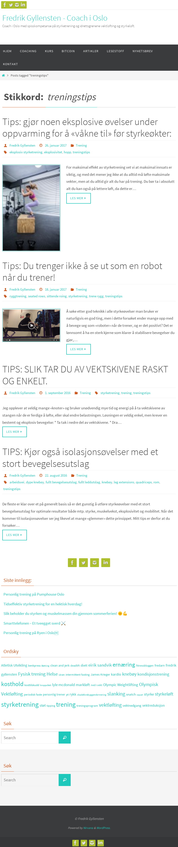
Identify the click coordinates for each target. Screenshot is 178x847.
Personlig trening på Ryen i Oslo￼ (33, 631)
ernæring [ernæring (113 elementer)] (124, 663)
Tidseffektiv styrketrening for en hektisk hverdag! (46, 602)
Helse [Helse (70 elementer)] (52, 672)
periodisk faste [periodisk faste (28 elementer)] (33, 693)
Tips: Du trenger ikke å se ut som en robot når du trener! (82, 271)
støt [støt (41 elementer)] (43, 703)
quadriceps (155, 480)
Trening (87, 145)
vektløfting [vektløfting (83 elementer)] (110, 703)
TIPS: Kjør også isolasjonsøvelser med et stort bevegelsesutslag (80, 456)
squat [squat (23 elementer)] (140, 693)
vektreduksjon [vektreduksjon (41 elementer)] (153, 703)
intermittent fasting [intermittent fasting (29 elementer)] (78, 673)
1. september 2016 (62, 391)
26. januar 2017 (59, 145)
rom (6, 487)
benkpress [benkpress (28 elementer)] (34, 664)
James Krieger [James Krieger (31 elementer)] (100, 673)
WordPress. (103, 826)
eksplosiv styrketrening (28, 151)
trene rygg (103, 295)
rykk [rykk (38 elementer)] (73, 692)
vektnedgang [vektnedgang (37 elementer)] (132, 704)
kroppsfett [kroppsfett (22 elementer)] (45, 683)
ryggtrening (19, 295)
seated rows (38, 295)
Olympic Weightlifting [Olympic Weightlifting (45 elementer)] (120, 683)
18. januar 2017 (59, 288)
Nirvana (88, 826)
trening (135, 391)
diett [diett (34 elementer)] (84, 664)
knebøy (115, 480)
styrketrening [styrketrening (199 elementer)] (20, 702)
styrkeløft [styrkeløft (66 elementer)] (164, 692)
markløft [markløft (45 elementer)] (83, 683)
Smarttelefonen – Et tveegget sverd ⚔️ (37, 621)
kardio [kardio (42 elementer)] (116, 672)
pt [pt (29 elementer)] (67, 693)
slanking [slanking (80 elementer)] (116, 692)
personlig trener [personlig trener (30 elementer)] (54, 693)
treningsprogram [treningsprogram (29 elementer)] (87, 704)
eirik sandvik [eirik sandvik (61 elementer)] (100, 663)
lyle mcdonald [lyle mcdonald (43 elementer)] (63, 683)
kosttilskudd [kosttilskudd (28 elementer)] (31, 683)
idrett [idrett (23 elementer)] (62, 673)
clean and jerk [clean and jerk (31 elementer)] (60, 664)
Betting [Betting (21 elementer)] (45, 664)
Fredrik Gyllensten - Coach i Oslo (55, 18)
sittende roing (60, 295)
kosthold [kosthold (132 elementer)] (12, 682)
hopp (73, 151)
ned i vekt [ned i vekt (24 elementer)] (96, 683)
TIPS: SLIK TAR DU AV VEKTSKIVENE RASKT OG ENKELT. (85, 374)
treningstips (88, 151)
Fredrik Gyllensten (24, 145)
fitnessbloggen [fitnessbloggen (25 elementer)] (145, 664)
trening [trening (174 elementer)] (66, 703)
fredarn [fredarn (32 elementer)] (160, 664)
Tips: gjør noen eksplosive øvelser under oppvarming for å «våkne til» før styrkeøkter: (87, 127)
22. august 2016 (60, 474)
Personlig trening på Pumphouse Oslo (36, 592)
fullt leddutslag (96, 480)
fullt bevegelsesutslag (66, 480)
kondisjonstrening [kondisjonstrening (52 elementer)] (153, 672)
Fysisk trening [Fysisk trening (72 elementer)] (32, 672)
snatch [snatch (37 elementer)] (131, 692)
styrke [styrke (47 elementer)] (149, 692)
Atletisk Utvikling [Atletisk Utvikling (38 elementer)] (14, 663)
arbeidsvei (18, 480)
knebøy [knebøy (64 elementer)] (129, 672)
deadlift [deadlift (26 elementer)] (75, 664)
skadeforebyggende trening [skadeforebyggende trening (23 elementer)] (91, 693)
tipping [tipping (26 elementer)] (51, 704)
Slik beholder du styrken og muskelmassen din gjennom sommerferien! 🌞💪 (71, 611)
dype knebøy (37, 480)
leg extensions (133, 480)
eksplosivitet (57, 151)
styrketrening (83, 295)
